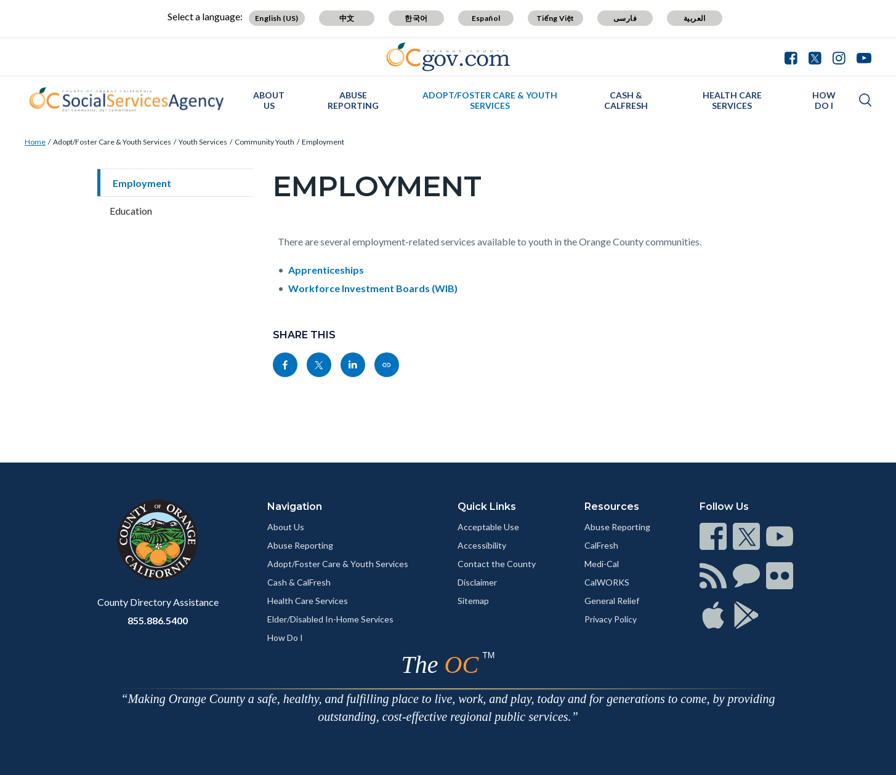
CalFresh (601, 545)
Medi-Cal (601, 563)
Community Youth (264, 141)
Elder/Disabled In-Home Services (330, 619)
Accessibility (482, 545)
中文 (347, 18)
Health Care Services (732, 100)
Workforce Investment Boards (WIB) (373, 288)
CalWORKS (606, 582)
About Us (269, 100)
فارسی (625, 18)
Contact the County (497, 563)
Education (131, 211)
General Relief (611, 600)
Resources (611, 506)
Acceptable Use (488, 527)
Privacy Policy (610, 619)
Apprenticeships (326, 270)
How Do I (824, 100)
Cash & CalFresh (626, 100)
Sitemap (473, 600)
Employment (323, 141)
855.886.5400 (157, 620)
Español (486, 18)
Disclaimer (477, 582)
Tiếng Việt (555, 18)
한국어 (416, 18)
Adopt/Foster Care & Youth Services (489, 100)
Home (35, 141)
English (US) (277, 18)
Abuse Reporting (353, 100)
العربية (695, 18)
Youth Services (203, 141)
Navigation (294, 506)
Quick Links (487, 506)
